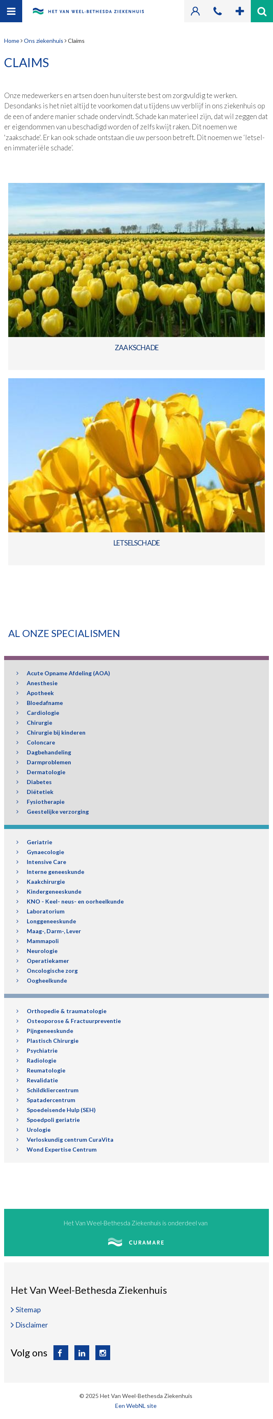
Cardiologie (37, 712)
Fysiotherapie (40, 801)
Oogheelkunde (41, 980)
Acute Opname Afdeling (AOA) (63, 673)
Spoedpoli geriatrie (48, 1119)
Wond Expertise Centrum (56, 1149)
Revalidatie (37, 1080)
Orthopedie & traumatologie (61, 1010)
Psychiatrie (37, 1050)
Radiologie (36, 1060)
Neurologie (37, 950)
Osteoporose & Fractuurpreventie (68, 1020)
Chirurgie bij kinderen (51, 732)
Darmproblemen (43, 762)
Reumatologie (40, 1070)
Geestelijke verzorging (52, 811)
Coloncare (35, 742)
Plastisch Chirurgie (47, 1040)
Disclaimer (32, 1325)
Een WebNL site (136, 1405)
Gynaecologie (40, 851)
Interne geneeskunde (50, 871)
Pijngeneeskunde (44, 1030)
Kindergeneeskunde (48, 891)
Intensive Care (41, 861)
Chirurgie (34, 722)
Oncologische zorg (47, 970)
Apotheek (35, 692)
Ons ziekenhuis (43, 40)
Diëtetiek (34, 791)
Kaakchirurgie (40, 881)
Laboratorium (40, 911)
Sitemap (28, 1309)
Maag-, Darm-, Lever (48, 930)
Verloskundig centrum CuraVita (64, 1139)
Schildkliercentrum (47, 1090)
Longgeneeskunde (46, 921)
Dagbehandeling (43, 752)
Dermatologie (40, 771)
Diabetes (34, 781)
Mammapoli (37, 940)
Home (11, 40)
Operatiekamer (42, 960)
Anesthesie (37, 682)
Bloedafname (39, 702)
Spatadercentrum (45, 1099)
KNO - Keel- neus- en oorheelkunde (70, 901)
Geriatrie (34, 841)
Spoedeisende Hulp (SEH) (56, 1109)
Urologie (33, 1129)
